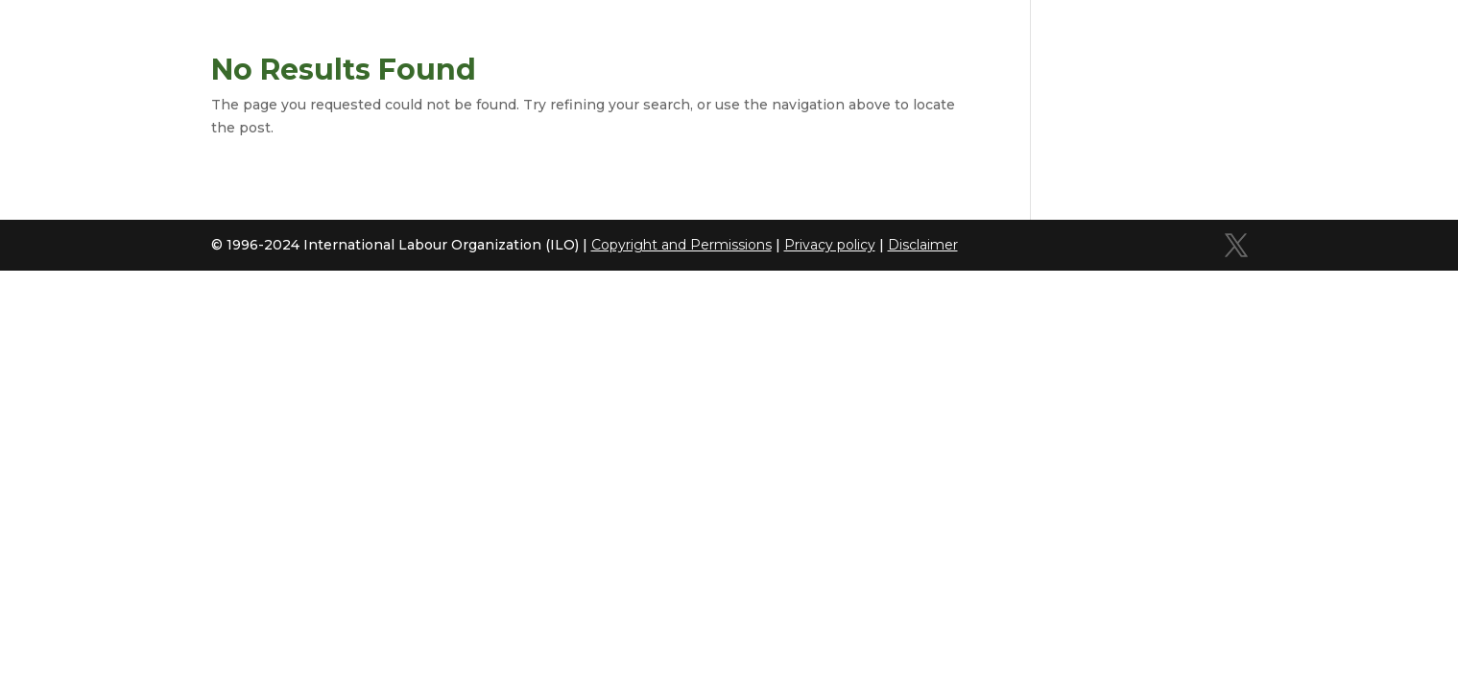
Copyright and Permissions (681, 244)
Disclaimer (923, 244)
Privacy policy (829, 244)
